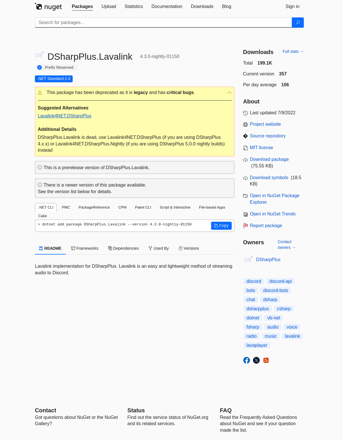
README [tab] (50, 248)
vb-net (273, 317)
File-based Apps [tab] (212, 207)
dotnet (253, 317)
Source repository (268, 135)
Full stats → (293, 51)
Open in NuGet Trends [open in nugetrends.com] (273, 213)
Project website (265, 124)
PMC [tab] (66, 207)
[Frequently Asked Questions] (226, 410)
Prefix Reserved (59, 67)
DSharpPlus (268, 259)
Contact (45, 410)
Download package (269, 159)
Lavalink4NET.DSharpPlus (65, 115)
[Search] (298, 22)
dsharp (270, 299)
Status (136, 410)
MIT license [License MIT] (261, 147)
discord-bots (275, 290)
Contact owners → (287, 244)
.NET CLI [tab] (45, 207)
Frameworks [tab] (84, 248)
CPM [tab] (122, 207)
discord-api (280, 281)
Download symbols (269, 177)
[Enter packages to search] (163, 22)
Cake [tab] (42, 216)
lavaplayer (257, 345)
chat (251, 299)
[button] (135, 92)
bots (251, 290)
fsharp (253, 327)
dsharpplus (258, 308)
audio (272, 327)
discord (254, 281)
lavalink (292, 336)
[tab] (82, 6)
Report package (266, 225)
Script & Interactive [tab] (175, 207)
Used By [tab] (158, 248)
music (271, 336)
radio (252, 336)
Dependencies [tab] (123, 248)
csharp (284, 308)
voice (292, 327)
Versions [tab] (189, 248)
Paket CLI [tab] (143, 207)
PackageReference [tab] (94, 207)
